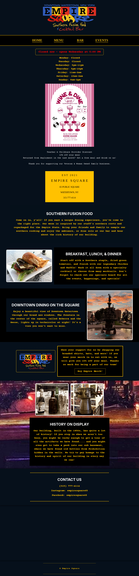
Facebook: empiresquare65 (69, 495)
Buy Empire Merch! (90, 371)
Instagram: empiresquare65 (69, 490)
